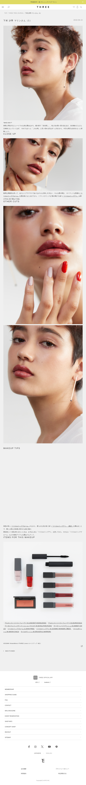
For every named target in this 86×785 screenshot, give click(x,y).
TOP (5, 13)
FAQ (6, 700)
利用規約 (23, 773)
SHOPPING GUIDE (11, 695)
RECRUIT (8, 732)
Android (46, 682)
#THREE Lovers (23, 643)
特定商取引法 (62, 773)
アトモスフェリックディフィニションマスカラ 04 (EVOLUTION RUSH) (28, 626)
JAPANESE (37, 753)
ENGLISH (49, 753)
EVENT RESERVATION (12, 716)
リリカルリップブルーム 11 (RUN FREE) (21, 629)
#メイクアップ (33, 643)
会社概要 (23, 769)
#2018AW (6, 643)
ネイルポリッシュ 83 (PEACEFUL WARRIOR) (36, 631)
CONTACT (8, 705)
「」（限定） (62, 526)
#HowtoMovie (14, 643)
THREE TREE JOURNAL (16, 13)
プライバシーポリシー (62, 769)
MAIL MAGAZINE (10, 711)
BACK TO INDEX (10, 651)
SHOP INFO (8, 721)
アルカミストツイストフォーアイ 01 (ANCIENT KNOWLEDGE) (25, 623)
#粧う (39, 643)
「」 (71, 196)
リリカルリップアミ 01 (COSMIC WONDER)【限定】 (53, 629)
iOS (36, 682)
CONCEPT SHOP (10, 727)
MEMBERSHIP (9, 689)
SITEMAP (8, 737)
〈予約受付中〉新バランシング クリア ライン (43, 2)
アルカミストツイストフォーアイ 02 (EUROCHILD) (65, 623)
